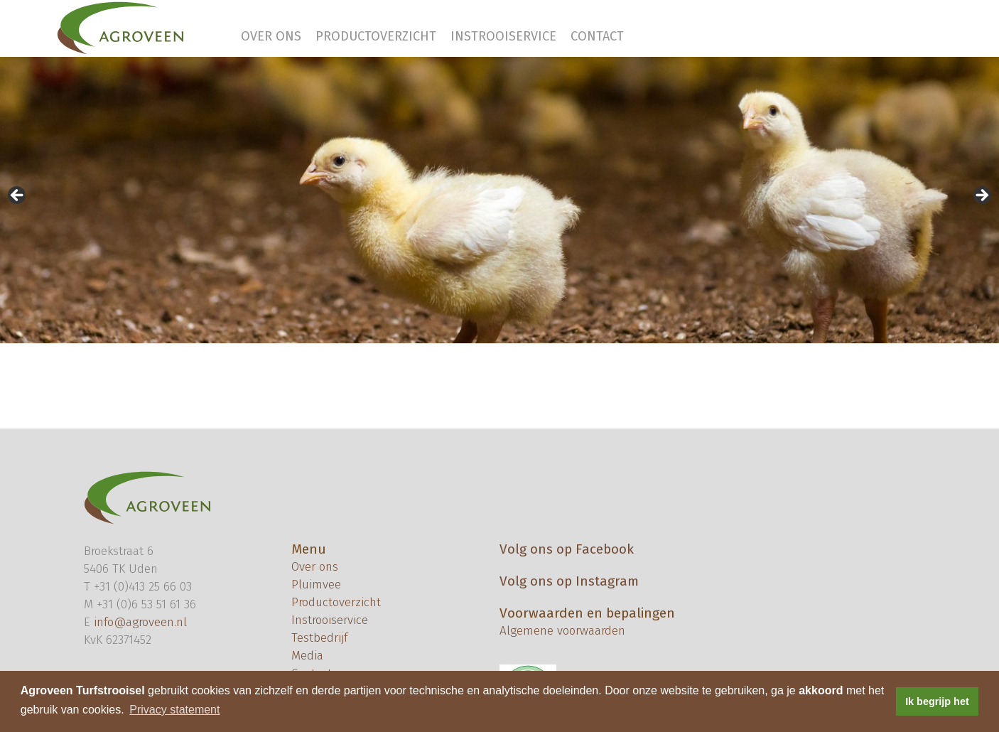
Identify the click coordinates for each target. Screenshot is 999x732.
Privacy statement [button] (174, 710)
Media (307, 655)
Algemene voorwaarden (562, 630)
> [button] (981, 196)
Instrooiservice (503, 36)
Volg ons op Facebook (567, 549)
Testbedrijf (319, 637)
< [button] (17, 196)
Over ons (271, 36)
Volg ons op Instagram (569, 581)
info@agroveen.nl (140, 622)
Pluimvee (316, 584)
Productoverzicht (375, 36)
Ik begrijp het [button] (937, 701)
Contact (597, 36)
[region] (499, 200)
